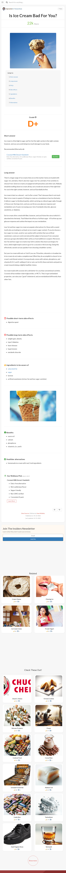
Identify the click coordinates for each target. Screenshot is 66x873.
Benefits (12, 98)
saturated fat (12, 369)
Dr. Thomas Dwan (17, 9)
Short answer (14, 77)
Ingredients (13, 94)
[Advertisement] (33, 295)
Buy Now (55, 156)
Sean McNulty (41, 513)
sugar (10, 372)
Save (60, 8)
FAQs (11, 85)
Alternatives (13, 102)
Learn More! (11, 501)
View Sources (25, 513)
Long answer (14, 81)
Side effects (13, 89)
